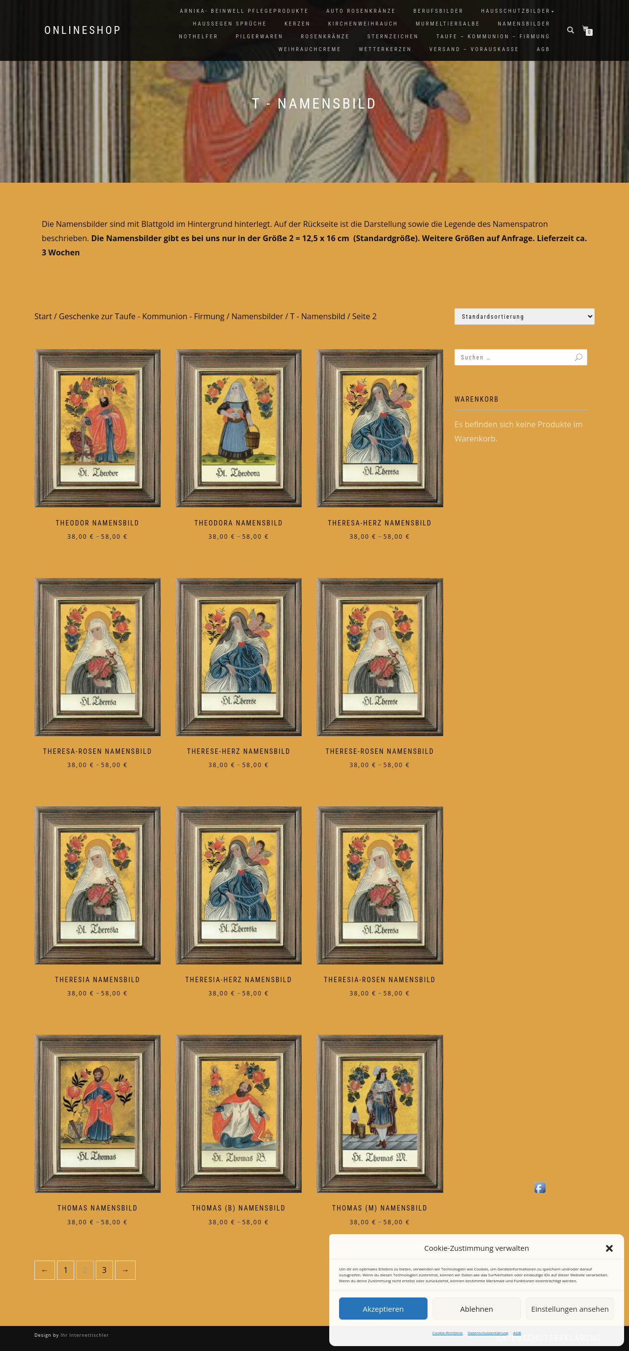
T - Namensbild (317, 316)
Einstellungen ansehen (570, 1309)
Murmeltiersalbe (448, 24)
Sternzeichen (393, 36)
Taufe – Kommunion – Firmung (493, 36)
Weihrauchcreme (310, 49)
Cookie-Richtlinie (447, 1332)
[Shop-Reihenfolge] (525, 316)
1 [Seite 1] (65, 1270)
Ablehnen (476, 1309)
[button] (609, 1248)
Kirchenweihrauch (363, 24)
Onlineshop (83, 30)
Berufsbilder (438, 11)
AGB (517, 1332)
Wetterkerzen (385, 49)
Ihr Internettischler (84, 1335)
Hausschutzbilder (515, 11)
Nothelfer (198, 36)
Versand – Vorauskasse (474, 49)
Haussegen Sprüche (230, 24)
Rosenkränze (325, 36)
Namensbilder (524, 24)
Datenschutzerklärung (488, 1332)
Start (43, 316)
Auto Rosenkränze (361, 11)
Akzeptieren (383, 1309)
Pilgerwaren (260, 36)
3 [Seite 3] (104, 1270)
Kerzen (298, 24)
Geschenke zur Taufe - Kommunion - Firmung (142, 316)
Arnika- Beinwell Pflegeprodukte (244, 11)
